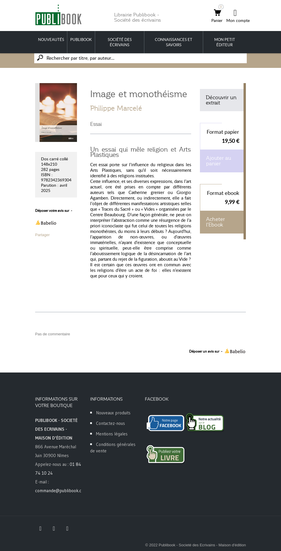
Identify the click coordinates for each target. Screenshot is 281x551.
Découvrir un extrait (221, 100)
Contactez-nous (110, 423)
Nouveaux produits (113, 413)
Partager (42, 235)
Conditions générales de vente (113, 448)
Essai (96, 124)
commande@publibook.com (61, 490)
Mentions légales (112, 434)
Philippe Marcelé (116, 108)
